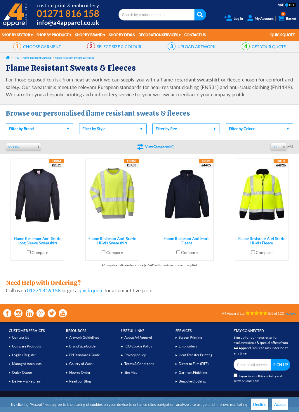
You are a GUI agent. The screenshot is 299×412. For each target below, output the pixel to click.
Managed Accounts (26, 364)
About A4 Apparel (138, 337)
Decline (259, 404)
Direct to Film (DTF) (194, 364)
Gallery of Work (81, 364)
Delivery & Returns (26, 381)
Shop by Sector (16, 35)
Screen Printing (190, 337)
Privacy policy (135, 355)
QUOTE (269, 46)
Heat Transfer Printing (195, 355)
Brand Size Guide (82, 346)
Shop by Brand (88, 35)
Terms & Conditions (139, 364)
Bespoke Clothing (192, 381)
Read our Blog (80, 381)
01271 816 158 (44, 290)
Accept (280, 404)
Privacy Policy (267, 376)
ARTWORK (197, 46)
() (160, 147)
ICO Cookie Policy (138, 346)
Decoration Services (158, 35)
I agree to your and (258, 378)
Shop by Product (52, 35)
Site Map (131, 372)
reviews (290, 313)
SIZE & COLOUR (119, 46)
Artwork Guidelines (84, 337)
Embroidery (188, 346)
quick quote (91, 290)
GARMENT (42, 46)
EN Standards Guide (84, 355)
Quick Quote (282, 35)
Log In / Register (24, 355)
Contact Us (195, 35)
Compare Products (26, 346)
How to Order (80, 372)
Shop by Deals (122, 35)
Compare (40, 252)
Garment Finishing (193, 372)
